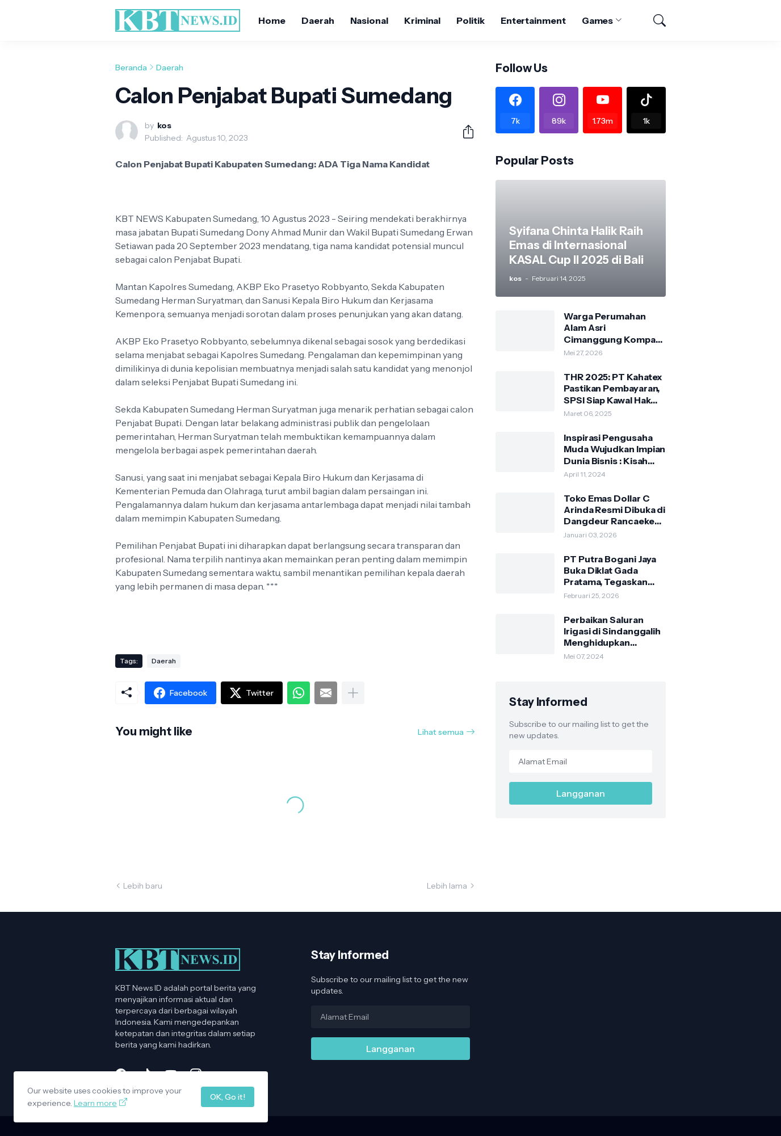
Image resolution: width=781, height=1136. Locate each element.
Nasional (369, 20)
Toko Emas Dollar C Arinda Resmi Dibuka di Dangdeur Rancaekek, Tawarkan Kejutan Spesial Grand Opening (614, 510)
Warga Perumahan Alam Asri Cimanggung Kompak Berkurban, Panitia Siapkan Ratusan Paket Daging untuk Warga (613, 327)
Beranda (131, 67)
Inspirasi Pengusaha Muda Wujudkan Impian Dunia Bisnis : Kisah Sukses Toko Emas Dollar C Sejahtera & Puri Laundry (614, 449)
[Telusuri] (654, 20)
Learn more (95, 1103)
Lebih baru (142, 886)
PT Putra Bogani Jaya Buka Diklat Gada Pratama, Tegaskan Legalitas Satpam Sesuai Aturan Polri (610, 570)
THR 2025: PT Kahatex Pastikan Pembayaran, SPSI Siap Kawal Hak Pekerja (613, 388)
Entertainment (533, 20)
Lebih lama (447, 886)
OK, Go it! (227, 1097)
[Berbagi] (463, 131)
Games (598, 20)
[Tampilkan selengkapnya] (353, 692)
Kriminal (422, 20)
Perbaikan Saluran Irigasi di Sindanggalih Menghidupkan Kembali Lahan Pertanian (612, 631)
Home (271, 20)
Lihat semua (441, 732)
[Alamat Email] (580, 761)
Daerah (317, 20)
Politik (470, 20)
